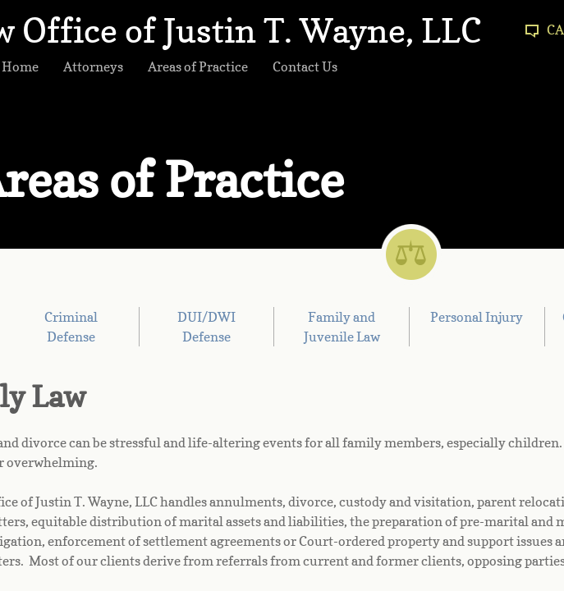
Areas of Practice (198, 66)
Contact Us (305, 66)
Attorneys (93, 66)
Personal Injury (476, 317)
